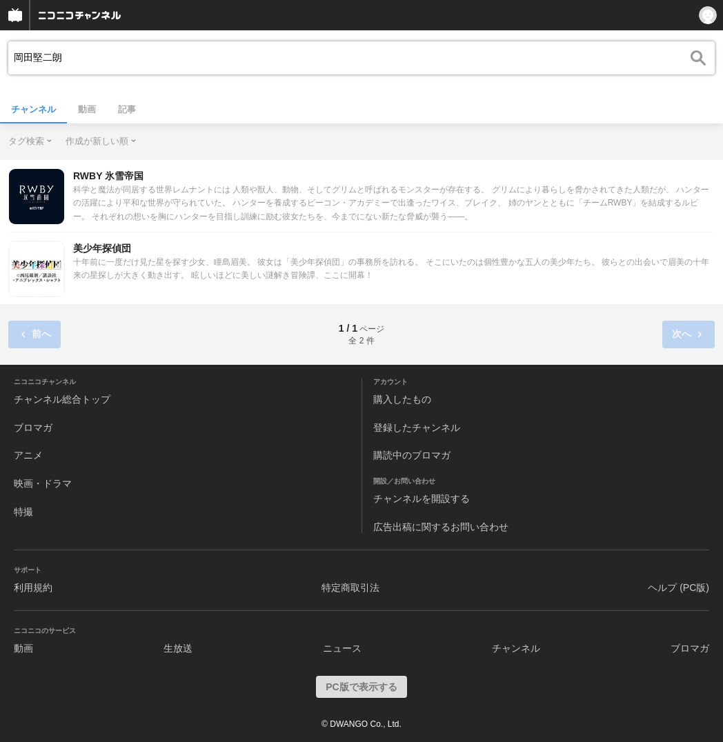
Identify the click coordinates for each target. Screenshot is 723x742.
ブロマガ (33, 427)
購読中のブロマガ (411, 455)
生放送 (178, 648)
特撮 (23, 511)
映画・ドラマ (43, 483)
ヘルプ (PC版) (678, 587)
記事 (127, 109)
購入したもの (402, 399)
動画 (87, 109)
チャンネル (33, 109)
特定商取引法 (350, 587)
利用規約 (33, 587)
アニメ (28, 455)
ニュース (342, 648)
